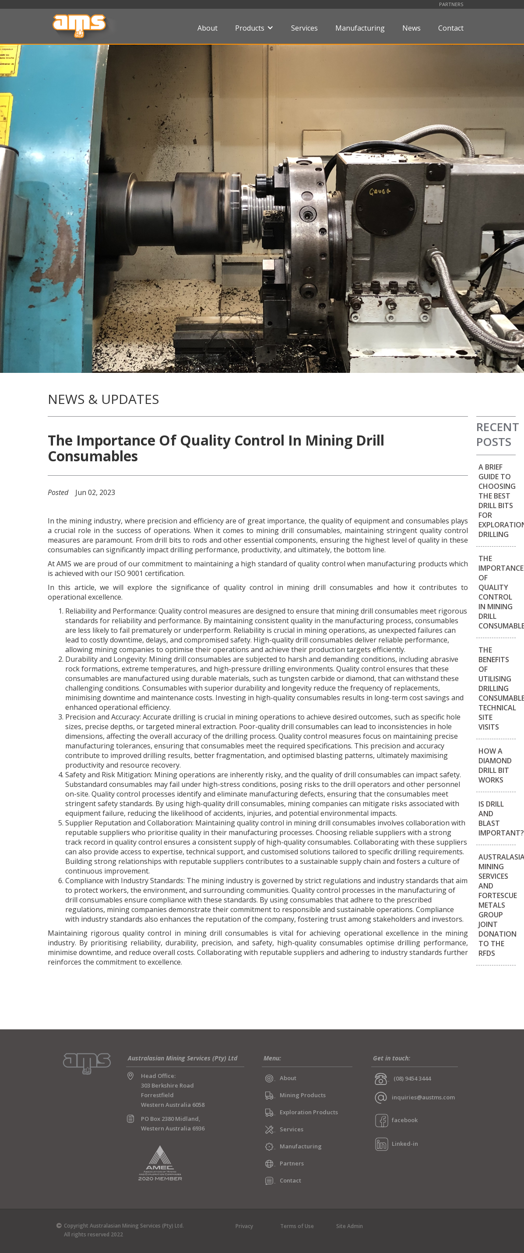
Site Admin (349, 1226)
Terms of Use (297, 1226)
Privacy (244, 1226)
